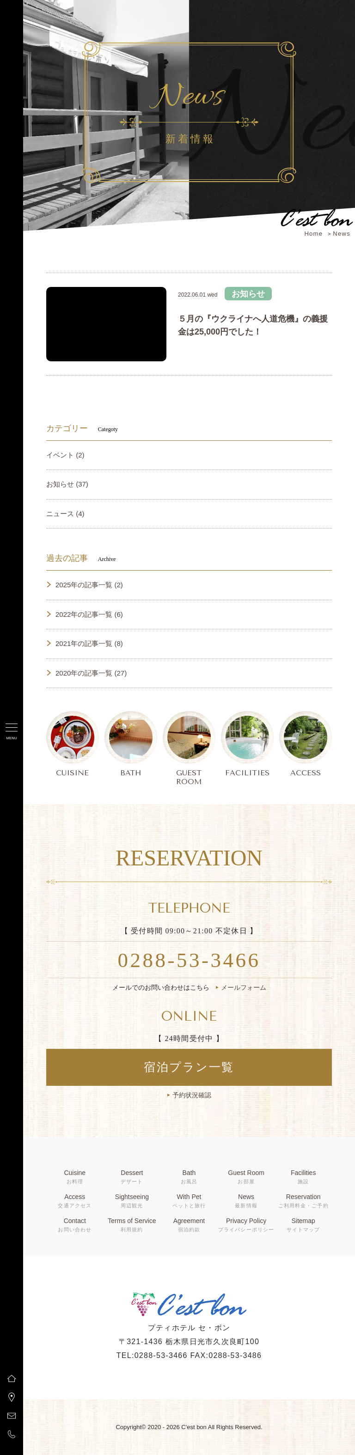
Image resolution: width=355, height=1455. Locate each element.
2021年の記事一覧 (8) (89, 643)
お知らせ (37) (67, 484)
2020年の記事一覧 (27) (91, 673)
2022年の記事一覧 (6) (89, 614)
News (341, 233)
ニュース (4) (65, 513)
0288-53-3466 (189, 960)
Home (313, 233)
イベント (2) (65, 455)
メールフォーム (243, 987)
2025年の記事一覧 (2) (89, 585)
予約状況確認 (191, 1095)
